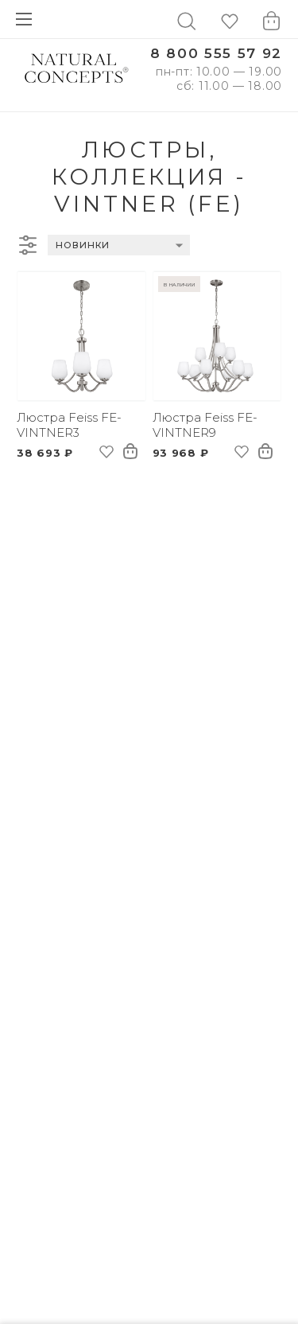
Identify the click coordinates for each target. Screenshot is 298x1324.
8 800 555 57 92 (216, 53)
